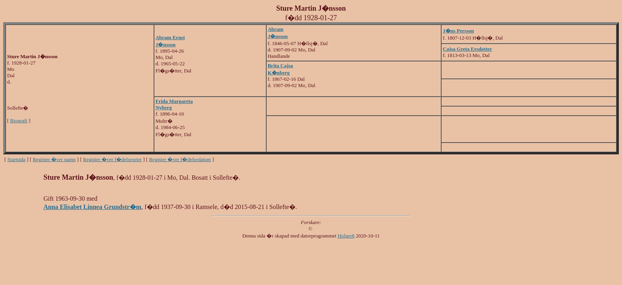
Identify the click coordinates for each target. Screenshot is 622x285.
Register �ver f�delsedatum (180, 159)
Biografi (18, 121)
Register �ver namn (54, 159)
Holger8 (346, 236)
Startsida (17, 159)
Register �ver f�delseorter (112, 159)
